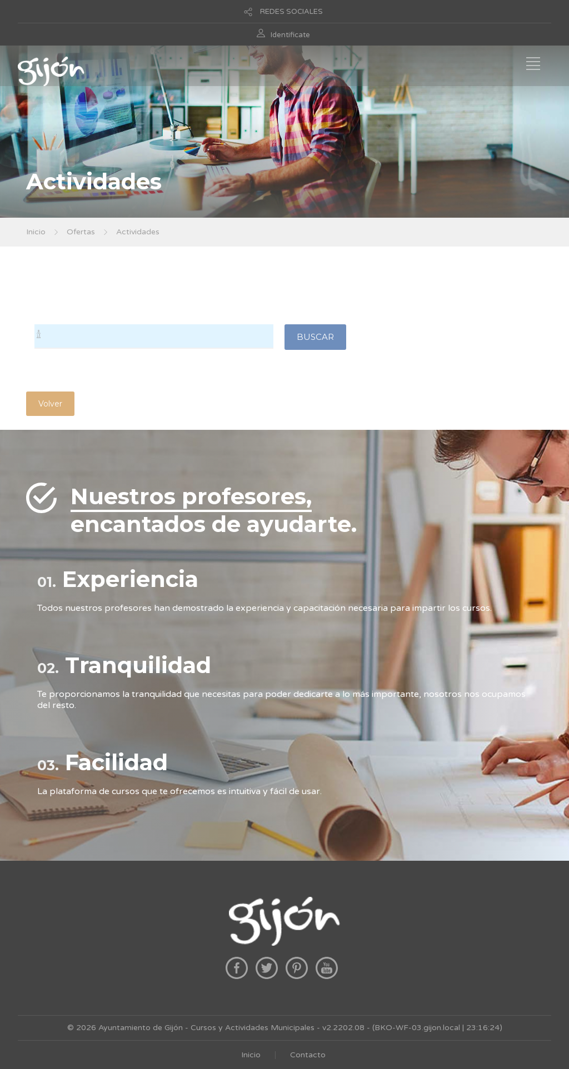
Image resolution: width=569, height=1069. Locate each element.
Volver (50, 404)
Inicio (36, 232)
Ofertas (81, 232)
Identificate (290, 35)
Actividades (137, 232)
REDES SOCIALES (291, 11)
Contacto (308, 1055)
